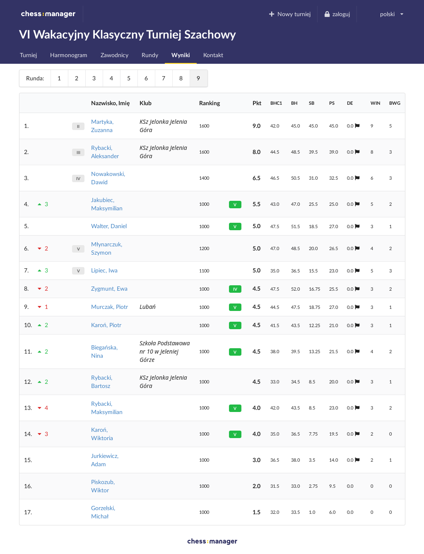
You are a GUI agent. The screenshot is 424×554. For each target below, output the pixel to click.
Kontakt (213, 54)
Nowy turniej (289, 13)
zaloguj (337, 13)
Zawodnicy (114, 54)
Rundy (150, 54)
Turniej (28, 54)
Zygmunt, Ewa (109, 288)
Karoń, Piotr (106, 324)
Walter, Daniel (109, 225)
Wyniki (180, 54)
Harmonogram (68, 54)
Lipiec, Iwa (104, 270)
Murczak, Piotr (109, 306)
